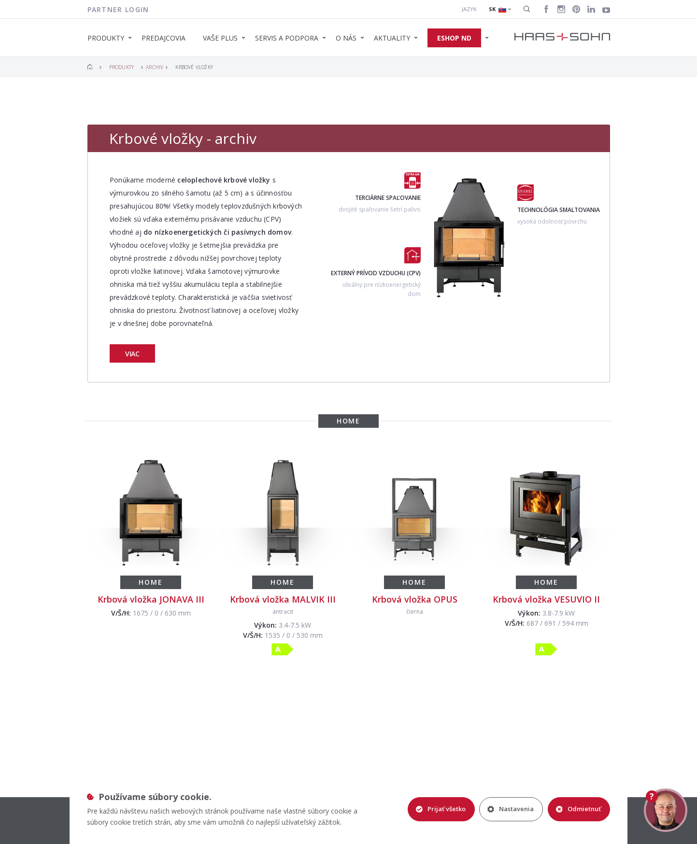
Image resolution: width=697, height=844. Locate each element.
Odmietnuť (578, 808)
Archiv (154, 67)
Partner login (118, 9)
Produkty (121, 67)
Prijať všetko (440, 808)
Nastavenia (510, 808)
